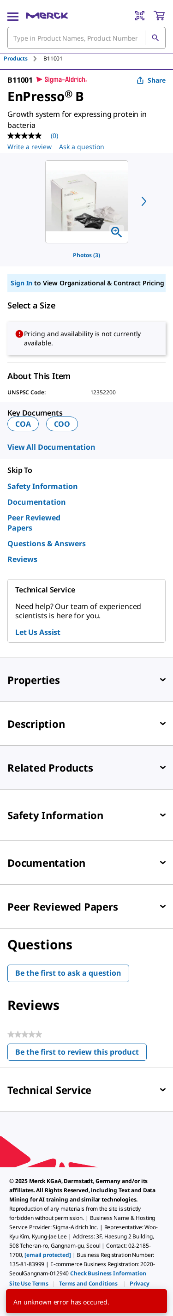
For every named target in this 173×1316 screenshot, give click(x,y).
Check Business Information (108, 1273)
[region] (87, 202)
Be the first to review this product (81, 1054)
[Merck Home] (47, 15)
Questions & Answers (46, 543)
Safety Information (42, 486)
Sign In (21, 282)
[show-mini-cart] (159, 15)
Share (151, 80)
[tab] (23, 58)
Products (16, 58)
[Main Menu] (12, 15)
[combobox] (86, 38)
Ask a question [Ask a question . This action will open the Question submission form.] (81, 146)
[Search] (155, 37)
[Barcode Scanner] (139, 15)
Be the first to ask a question (68, 973)
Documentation (36, 502)
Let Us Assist (37, 632)
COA (23, 424)
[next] (144, 201)
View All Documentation (51, 447)
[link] (28, 1283)
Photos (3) (86, 255)
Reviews (22, 559)
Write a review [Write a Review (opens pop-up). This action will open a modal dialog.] (29, 146)
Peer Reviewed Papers (33, 523)
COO (62, 424)
